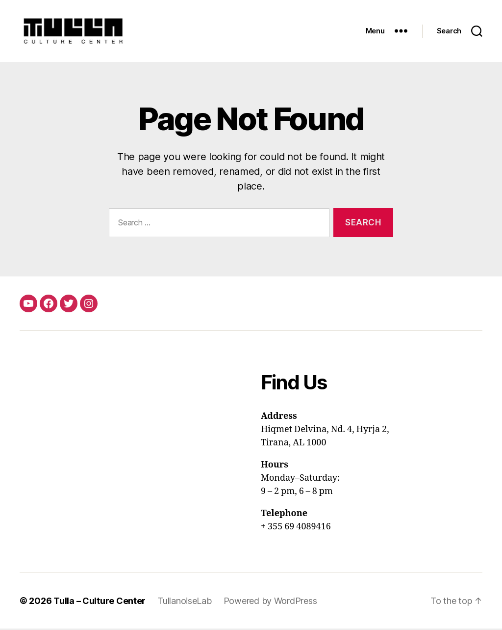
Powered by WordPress (270, 602)
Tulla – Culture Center (99, 602)
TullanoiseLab (184, 602)
